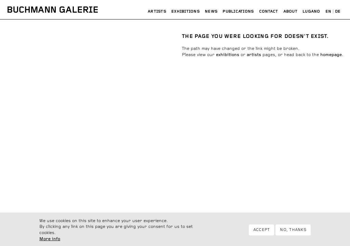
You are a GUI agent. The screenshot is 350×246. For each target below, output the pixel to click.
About (290, 11)
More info (49, 241)
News (211, 11)
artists (254, 54)
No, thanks (293, 232)
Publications (238, 11)
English (328, 11)
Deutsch (337, 11)
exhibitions (227, 54)
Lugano (311, 11)
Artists (157, 11)
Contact (268, 11)
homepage (331, 54)
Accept (261, 232)
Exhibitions (185, 11)
